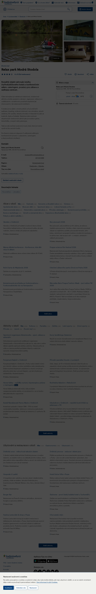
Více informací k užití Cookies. (47, 582)
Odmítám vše (21, 588)
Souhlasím (8, 588)
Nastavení (33, 588)
